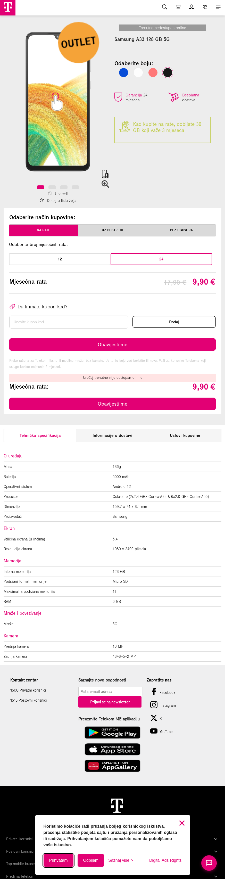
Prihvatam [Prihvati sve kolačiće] (58, 860)
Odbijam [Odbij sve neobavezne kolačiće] (91, 860)
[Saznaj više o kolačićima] (120, 860)
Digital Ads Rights (165, 860)
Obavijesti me (112, 344)
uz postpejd (112, 230)
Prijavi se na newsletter (110, 702)
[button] (40, 187)
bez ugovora (181, 230)
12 (60, 259)
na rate (43, 230)
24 (161, 259)
